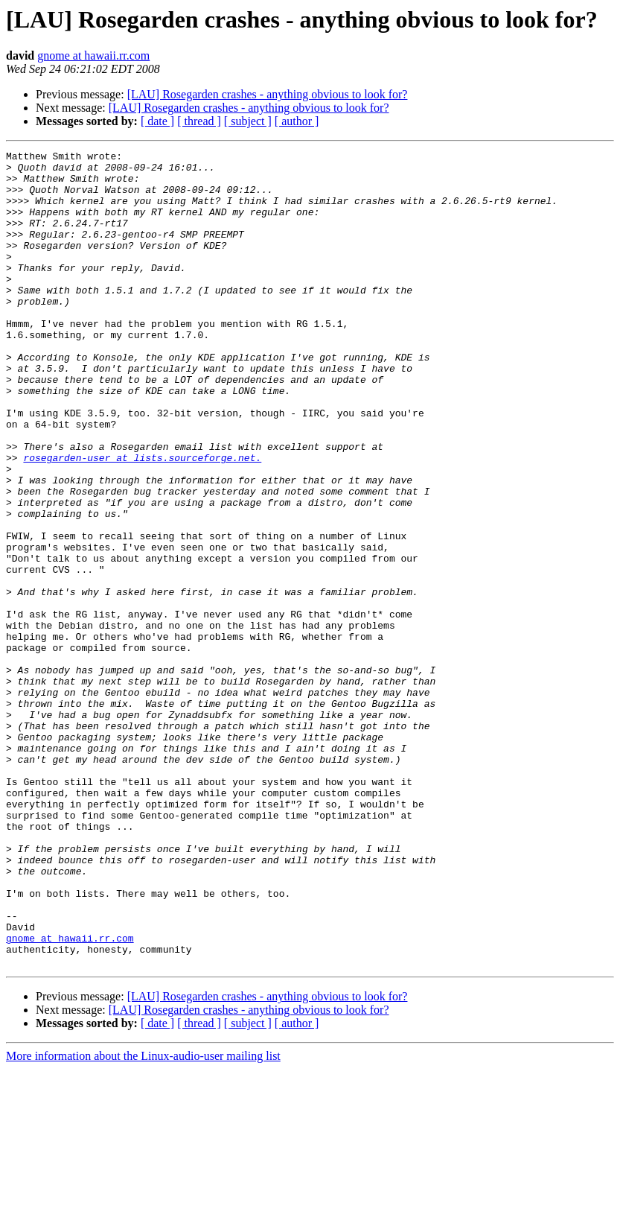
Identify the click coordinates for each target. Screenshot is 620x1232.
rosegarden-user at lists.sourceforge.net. (142, 520)
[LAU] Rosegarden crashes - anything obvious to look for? (267, 94)
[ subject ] (248, 121)
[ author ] (297, 121)
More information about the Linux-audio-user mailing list (143, 1219)
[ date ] (157, 121)
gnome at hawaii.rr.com (93, 55)
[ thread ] (199, 121)
